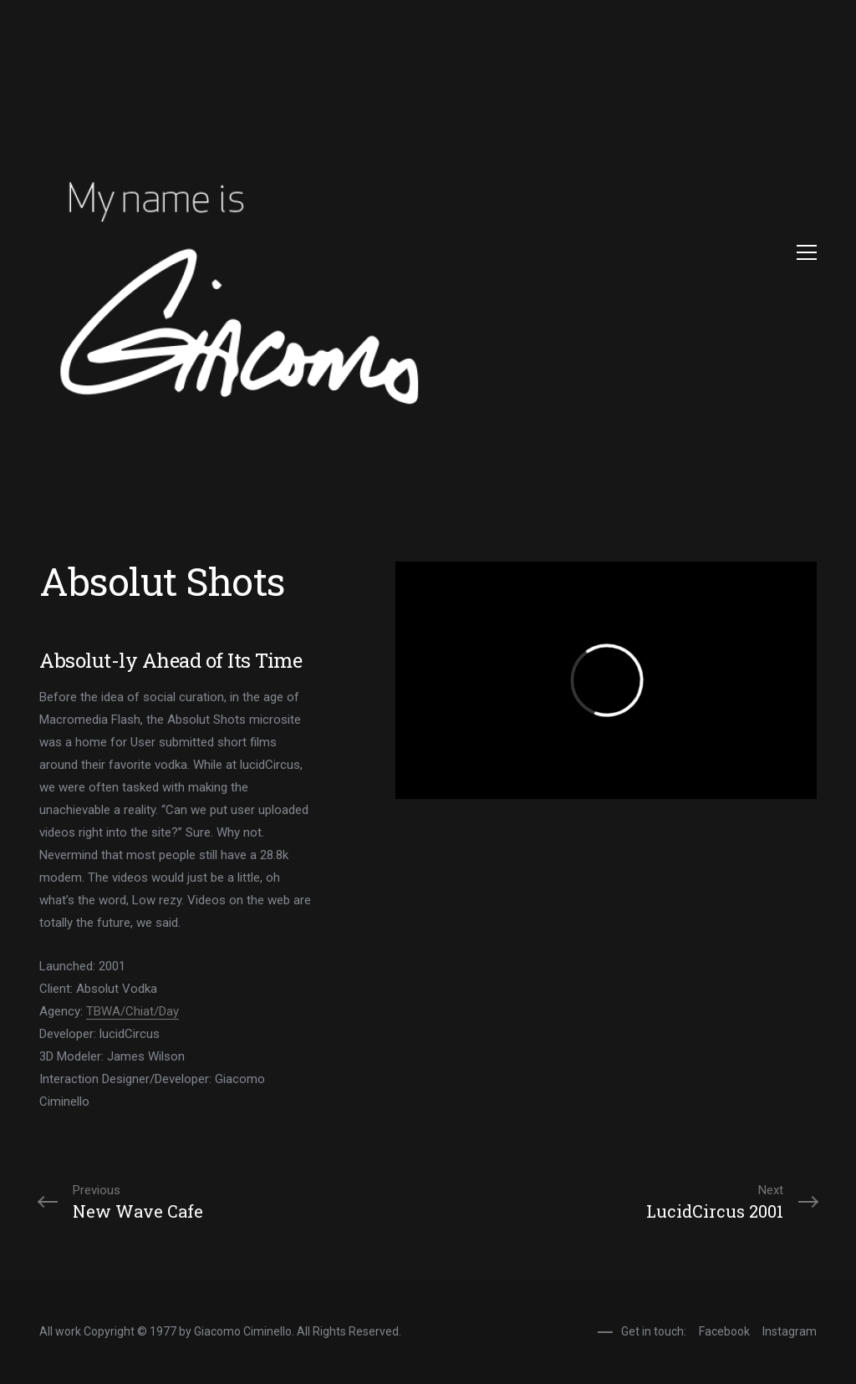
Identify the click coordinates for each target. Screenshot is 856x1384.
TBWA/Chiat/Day (132, 1011)
